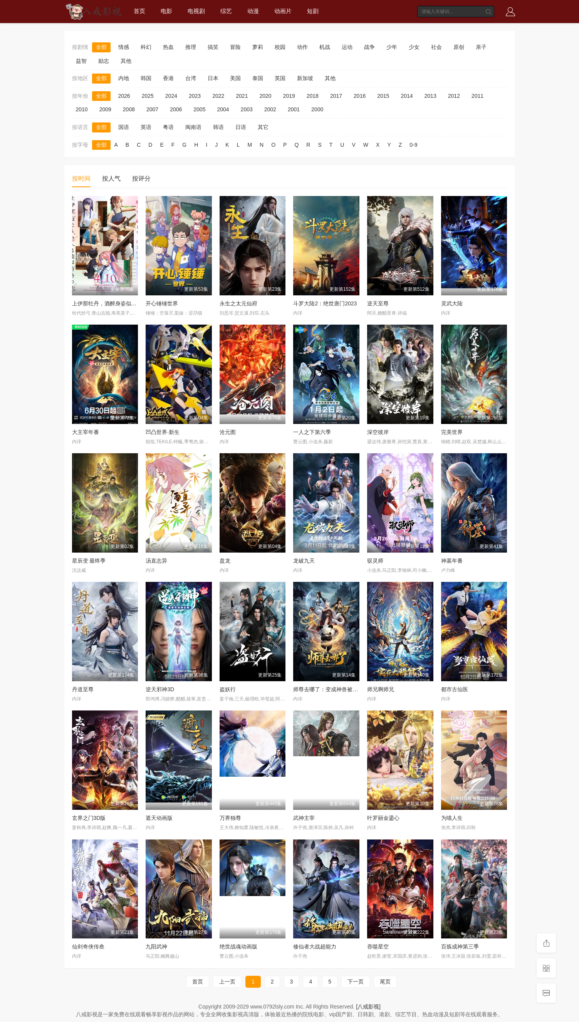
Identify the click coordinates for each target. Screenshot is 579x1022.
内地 (123, 78)
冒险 (235, 47)
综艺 (226, 11)
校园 (280, 47)
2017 (336, 96)
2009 (105, 109)
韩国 (146, 78)
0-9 (413, 145)
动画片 (283, 11)
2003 (247, 109)
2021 (242, 96)
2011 (477, 96)
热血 (168, 47)
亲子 (481, 47)
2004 (223, 109)
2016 (360, 96)
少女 (414, 47)
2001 (294, 109)
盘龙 (225, 561)
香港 (168, 78)
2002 (270, 109)
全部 (101, 47)
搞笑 (213, 47)
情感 (123, 47)
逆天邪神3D (160, 689)
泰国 (257, 78)
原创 (458, 47)
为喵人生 (452, 818)
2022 (218, 96)
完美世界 (452, 432)
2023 (195, 96)
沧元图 (228, 432)
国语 (123, 127)
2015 (383, 96)
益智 (81, 61)
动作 (302, 47)
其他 (126, 61)
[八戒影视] (368, 1007)
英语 (146, 127)
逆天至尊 (378, 303)
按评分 (141, 178)
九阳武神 (156, 946)
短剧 (313, 11)
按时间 (81, 178)
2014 (407, 96)
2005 (199, 109)
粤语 (168, 127)
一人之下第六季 (312, 432)
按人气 (111, 178)
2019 (289, 96)
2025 (148, 96)
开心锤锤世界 (162, 303)
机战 (324, 47)
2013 (430, 96)
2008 (129, 109)
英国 (280, 78)
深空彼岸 (378, 432)
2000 (317, 109)
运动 (347, 47)
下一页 (355, 981)
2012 (454, 96)
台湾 (190, 78)
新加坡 (305, 78)
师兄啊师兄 (380, 689)
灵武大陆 (452, 303)
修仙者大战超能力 (314, 946)
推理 (190, 47)
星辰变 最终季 (89, 561)
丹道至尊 (83, 689)
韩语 (218, 127)
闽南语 (193, 127)
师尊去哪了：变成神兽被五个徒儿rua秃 (340, 689)
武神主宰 (304, 818)
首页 (139, 11)
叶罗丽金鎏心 (383, 818)
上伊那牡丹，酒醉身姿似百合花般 (112, 303)
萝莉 (257, 47)
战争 (369, 47)
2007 (152, 109)
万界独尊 (230, 818)
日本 (213, 78)
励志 (103, 61)
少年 (391, 47)
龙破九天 (304, 561)
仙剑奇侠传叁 (88, 946)
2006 (176, 109)
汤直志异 (156, 561)
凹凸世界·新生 (163, 432)
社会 (436, 47)
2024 (171, 96)
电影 (166, 11)
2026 (124, 96)
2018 (313, 96)
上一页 (227, 981)
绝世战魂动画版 (238, 946)
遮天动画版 (159, 818)
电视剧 (196, 11)
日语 (240, 127)
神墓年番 (452, 561)
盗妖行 (228, 689)
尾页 (385, 981)
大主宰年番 (85, 432)
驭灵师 (375, 561)
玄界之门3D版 (89, 818)
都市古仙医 (454, 689)
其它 (263, 127)
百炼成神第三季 (460, 946)
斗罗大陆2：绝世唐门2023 (325, 303)
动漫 (253, 11)
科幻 (146, 47)
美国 (235, 78)
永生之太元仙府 (238, 303)
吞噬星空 (378, 946)
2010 (82, 109)
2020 (265, 96)
